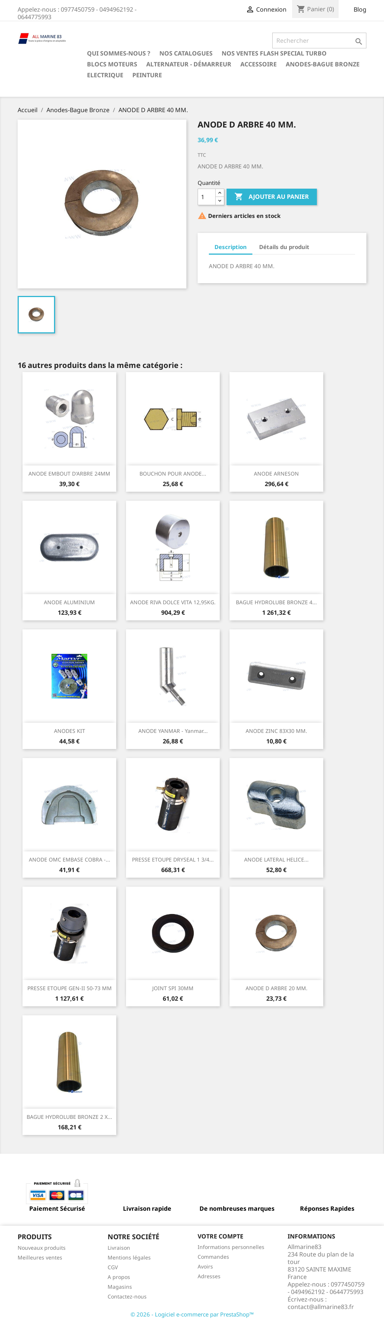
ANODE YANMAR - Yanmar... (173, 730)
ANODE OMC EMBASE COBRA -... (69, 859)
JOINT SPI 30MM (173, 988)
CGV (113, 1267)
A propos (119, 1276)
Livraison (119, 1247)
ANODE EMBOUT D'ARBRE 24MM (69, 473)
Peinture (147, 75)
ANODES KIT (69, 730)
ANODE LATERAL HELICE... (276, 859)
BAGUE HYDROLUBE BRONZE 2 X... (69, 1116)
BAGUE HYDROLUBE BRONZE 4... (276, 602)
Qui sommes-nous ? (118, 53)
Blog (360, 9)
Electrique (105, 75)
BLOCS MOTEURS (112, 64)
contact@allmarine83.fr (321, 1307)
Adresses (209, 1276)
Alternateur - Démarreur (188, 64)
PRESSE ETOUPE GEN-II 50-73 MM (69, 988)
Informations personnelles (231, 1246)
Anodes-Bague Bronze (323, 64)
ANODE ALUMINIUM (69, 602)
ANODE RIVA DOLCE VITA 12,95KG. (173, 602)
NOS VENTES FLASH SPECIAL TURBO (274, 53)
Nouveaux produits (42, 1247)
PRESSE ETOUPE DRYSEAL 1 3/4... (173, 859)
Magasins (120, 1286)
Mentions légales (129, 1257)
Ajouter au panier (271, 197)
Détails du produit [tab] (284, 247)
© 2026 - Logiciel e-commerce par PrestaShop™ (192, 1314)
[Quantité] (207, 197)
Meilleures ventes (40, 1257)
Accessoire (258, 64)
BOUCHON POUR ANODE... (173, 473)
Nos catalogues (186, 53)
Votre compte (220, 1236)
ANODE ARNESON (276, 473)
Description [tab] (230, 247)
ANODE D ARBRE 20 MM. (277, 988)
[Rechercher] (319, 40)
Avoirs (205, 1266)
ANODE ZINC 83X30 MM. (276, 730)
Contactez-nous (127, 1296)
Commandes (213, 1256)
